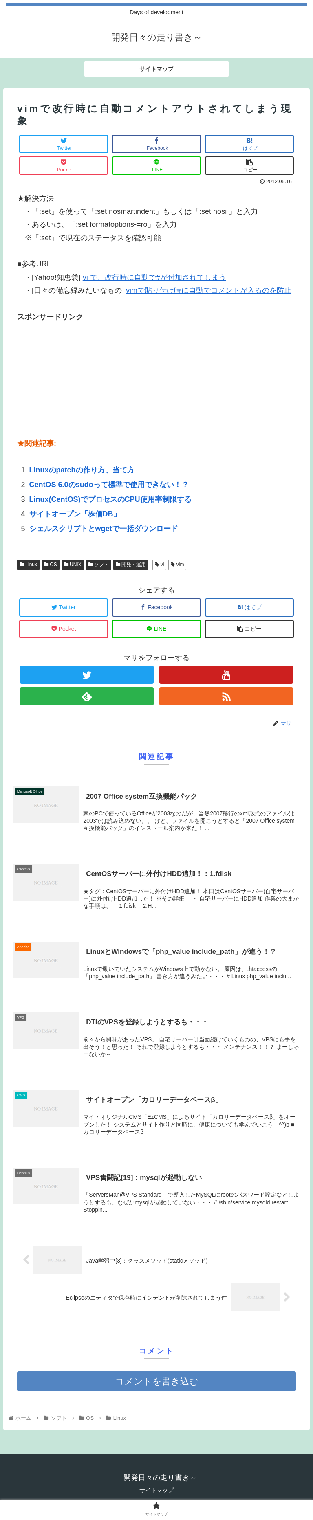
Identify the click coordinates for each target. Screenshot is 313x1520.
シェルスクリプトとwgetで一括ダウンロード (103, 529)
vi (159, 564)
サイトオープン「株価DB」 (75, 514)
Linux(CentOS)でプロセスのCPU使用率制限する (110, 499)
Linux (28, 564)
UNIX (73, 564)
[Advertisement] (78, 374)
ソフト (98, 564)
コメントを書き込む (156, 1382)
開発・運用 (131, 564)
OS (50, 564)
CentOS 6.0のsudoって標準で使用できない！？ (109, 485)
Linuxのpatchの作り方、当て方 (81, 470)
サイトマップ (156, 1491)
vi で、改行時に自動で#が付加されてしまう (154, 277)
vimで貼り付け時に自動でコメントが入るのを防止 (208, 290)
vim (177, 564)
